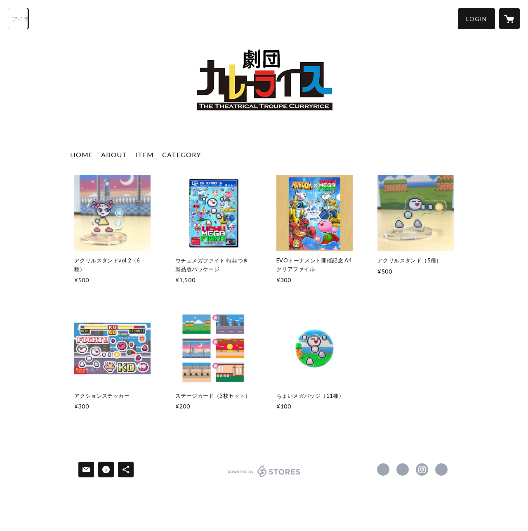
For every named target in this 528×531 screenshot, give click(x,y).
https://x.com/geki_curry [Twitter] (402, 469)
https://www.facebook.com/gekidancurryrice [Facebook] (383, 469)
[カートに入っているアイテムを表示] (509, 18)
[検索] (18, 18)
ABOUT (114, 154)
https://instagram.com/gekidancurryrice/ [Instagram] (422, 469)
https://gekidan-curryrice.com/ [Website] (441, 469)
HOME (81, 154)
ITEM (144, 154)
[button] (476, 18)
